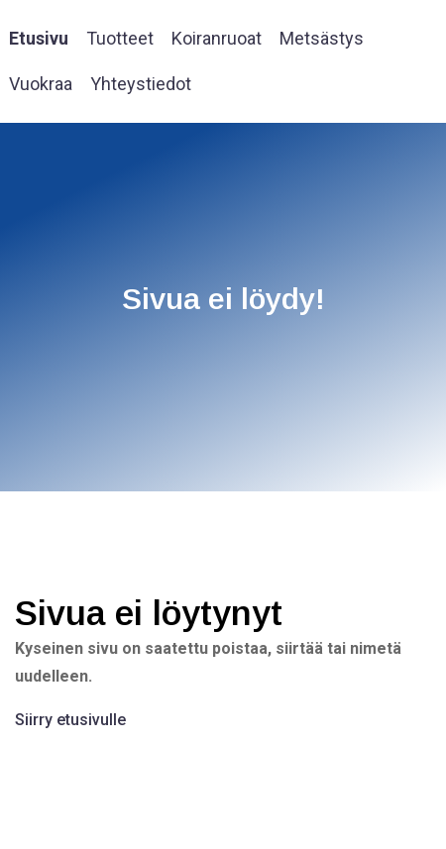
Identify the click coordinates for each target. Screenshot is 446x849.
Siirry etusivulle (70, 719)
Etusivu (38, 38)
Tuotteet (120, 38)
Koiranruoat (216, 38)
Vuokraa (40, 83)
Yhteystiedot (140, 83)
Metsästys (321, 38)
